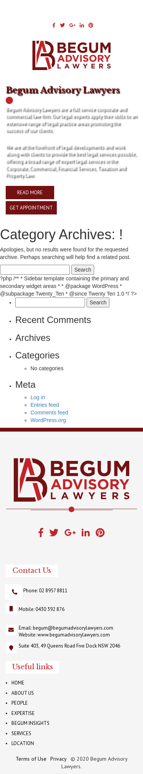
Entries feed (45, 405)
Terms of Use (31, 758)
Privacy (58, 758)
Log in (38, 397)
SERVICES (21, 733)
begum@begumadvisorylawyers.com (73, 628)
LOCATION (22, 743)
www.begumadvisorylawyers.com (73, 635)
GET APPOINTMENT (31, 208)
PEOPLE (19, 703)
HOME (17, 683)
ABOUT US (22, 693)
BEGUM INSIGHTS (30, 723)
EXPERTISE (23, 713)
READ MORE (30, 192)
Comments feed (49, 412)
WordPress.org (48, 420)
